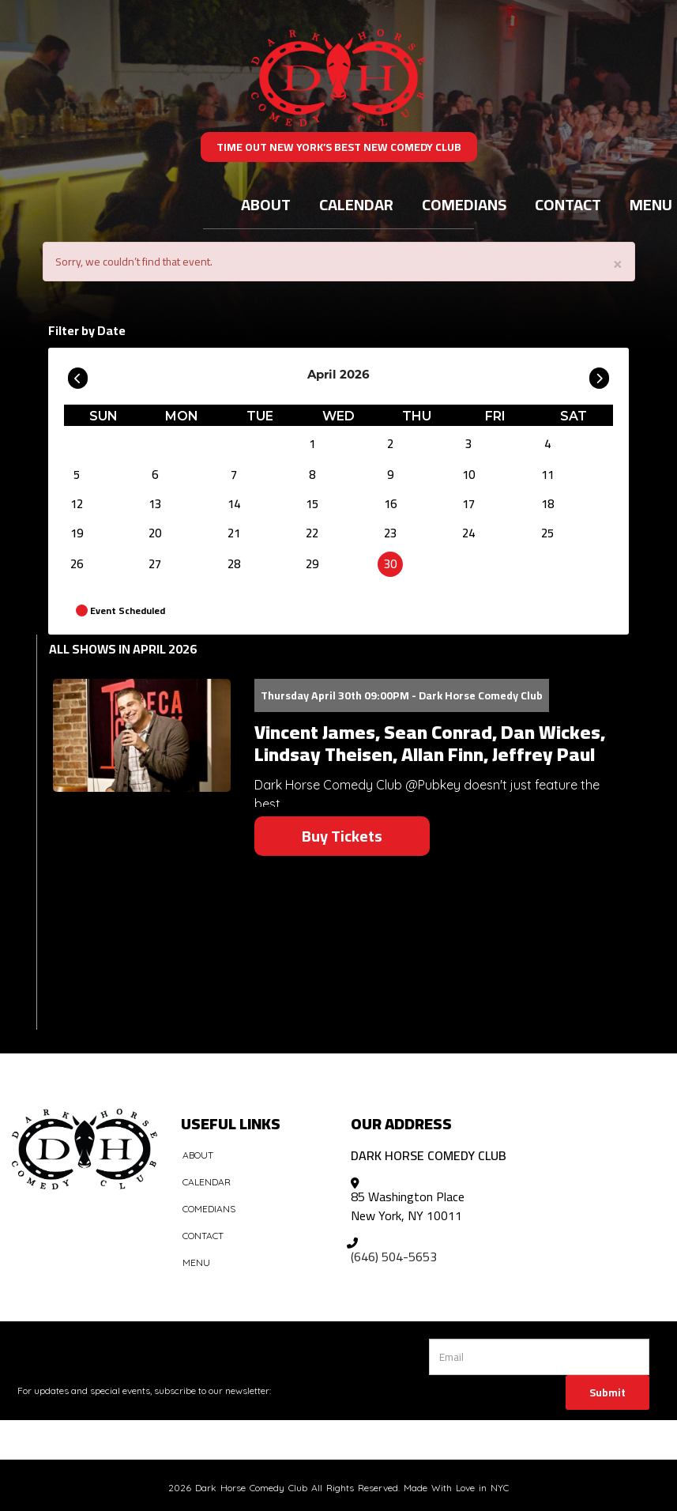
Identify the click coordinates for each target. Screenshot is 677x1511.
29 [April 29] (312, 563)
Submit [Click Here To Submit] (607, 1392)
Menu (196, 1262)
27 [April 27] (155, 563)
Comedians (464, 204)
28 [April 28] (234, 563)
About (266, 204)
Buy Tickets (342, 835)
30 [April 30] (390, 563)
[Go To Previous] (78, 374)
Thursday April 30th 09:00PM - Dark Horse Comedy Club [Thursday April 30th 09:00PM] (402, 695)
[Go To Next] (599, 374)
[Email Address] (539, 1357)
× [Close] (617, 262)
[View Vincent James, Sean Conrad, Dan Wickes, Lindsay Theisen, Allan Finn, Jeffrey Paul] (142, 735)
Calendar (356, 204)
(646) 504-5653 (394, 1256)
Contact (568, 204)
